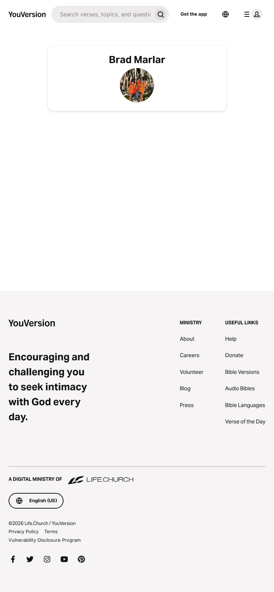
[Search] (101, 14)
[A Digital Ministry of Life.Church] (137, 475)
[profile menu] (251, 14)
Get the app (194, 14)
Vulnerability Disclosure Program (45, 540)
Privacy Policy (24, 531)
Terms (51, 531)
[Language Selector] (225, 14)
